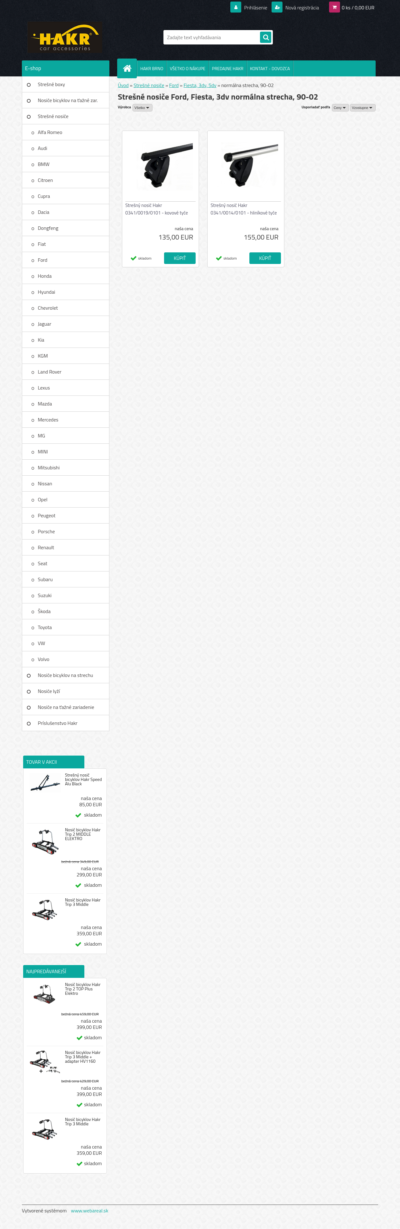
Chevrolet (48, 308)
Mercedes (48, 419)
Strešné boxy (51, 84)
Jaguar (44, 324)
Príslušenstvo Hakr (58, 723)
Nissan (45, 483)
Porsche (46, 531)
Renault (46, 547)
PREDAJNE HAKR (227, 68)
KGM (43, 355)
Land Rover (49, 371)
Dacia (43, 212)
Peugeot (46, 515)
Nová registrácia (301, 7)
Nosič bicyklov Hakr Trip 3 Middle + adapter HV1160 (83, 1056)
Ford (42, 260)
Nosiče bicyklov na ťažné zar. (68, 100)
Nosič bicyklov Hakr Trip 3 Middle (83, 902)
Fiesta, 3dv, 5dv (199, 85)
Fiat (42, 244)
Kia (41, 339)
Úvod (123, 85)
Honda (45, 276)
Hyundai (46, 292)
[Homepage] (129, 68)
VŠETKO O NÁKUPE (187, 68)
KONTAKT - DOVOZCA (270, 68)
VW (41, 643)
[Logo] (65, 37)
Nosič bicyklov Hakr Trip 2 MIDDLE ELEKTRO (83, 834)
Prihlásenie (255, 7)
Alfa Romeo (50, 132)
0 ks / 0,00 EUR (358, 7)
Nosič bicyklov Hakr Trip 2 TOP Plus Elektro (83, 988)
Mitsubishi (49, 467)
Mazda (45, 403)
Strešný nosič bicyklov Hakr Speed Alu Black (83, 779)
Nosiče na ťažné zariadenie (66, 707)
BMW (43, 164)
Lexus (44, 387)
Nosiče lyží (49, 691)
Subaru (45, 579)
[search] (265, 38)
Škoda (44, 611)
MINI (43, 451)
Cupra (44, 196)
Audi (42, 148)
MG (41, 435)
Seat (42, 563)
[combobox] (340, 107)
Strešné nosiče (53, 116)
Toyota (45, 627)
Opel (43, 499)
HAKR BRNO (151, 68)
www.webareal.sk (89, 1210)
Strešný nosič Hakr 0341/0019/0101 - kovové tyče (156, 209)
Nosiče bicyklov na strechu (65, 675)
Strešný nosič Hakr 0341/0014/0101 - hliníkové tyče (244, 209)
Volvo (43, 659)
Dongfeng (48, 228)
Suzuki (45, 595)
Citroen (45, 180)
